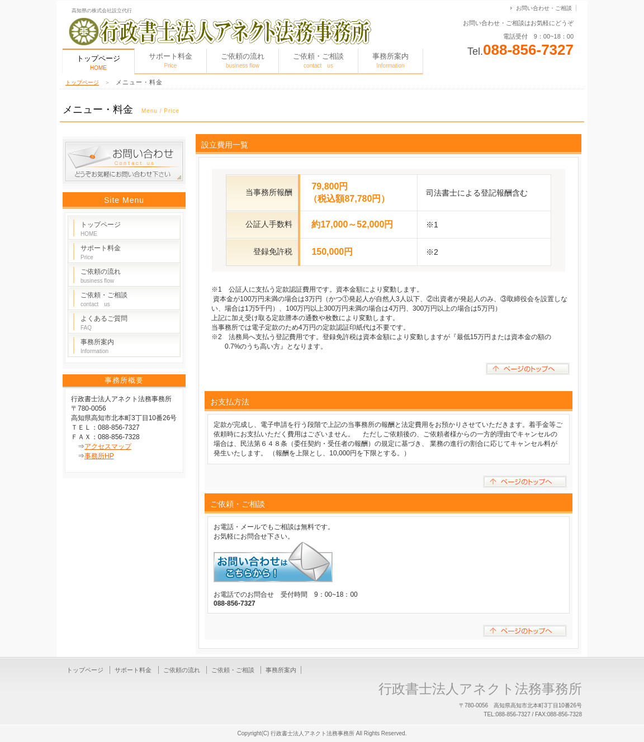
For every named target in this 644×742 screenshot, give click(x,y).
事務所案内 (390, 60)
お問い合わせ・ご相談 (544, 8)
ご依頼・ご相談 (318, 60)
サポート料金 (170, 60)
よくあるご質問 (103, 323)
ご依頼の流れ (242, 60)
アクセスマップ (107, 446)
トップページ (82, 82)
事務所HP (99, 456)
